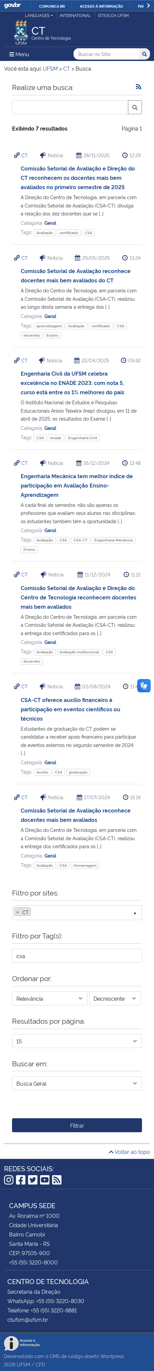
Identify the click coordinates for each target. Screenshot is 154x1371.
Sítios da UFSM (113, 15)
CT (24, 155)
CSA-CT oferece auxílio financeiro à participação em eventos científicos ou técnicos (70, 709)
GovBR (12, 5)
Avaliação (44, 232)
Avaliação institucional (79, 651)
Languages (37, 15)
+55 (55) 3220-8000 (33, 1262)
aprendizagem (49, 325)
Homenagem (85, 865)
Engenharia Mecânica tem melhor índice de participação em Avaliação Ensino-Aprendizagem (77, 485)
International (75, 15)
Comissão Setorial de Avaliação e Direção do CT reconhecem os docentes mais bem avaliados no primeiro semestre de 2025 (78, 177)
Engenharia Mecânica (113, 539)
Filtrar (77, 1125)
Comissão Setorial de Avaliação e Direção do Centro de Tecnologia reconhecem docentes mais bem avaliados (78, 597)
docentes (31, 335)
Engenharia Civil (82, 437)
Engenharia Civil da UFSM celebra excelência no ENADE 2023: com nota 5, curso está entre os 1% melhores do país (72, 383)
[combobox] (77, 912)
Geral (50, 222)
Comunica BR (52, 6)
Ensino (52, 335)
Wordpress (112, 1356)
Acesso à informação (101, 6)
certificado (68, 232)
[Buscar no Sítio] (106, 54)
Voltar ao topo (129, 1151)
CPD (40, 1364)
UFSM (23, 1364)
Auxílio (42, 772)
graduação (78, 772)
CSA (88, 232)
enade (55, 437)
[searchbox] (34, 912)
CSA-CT (80, 539)
